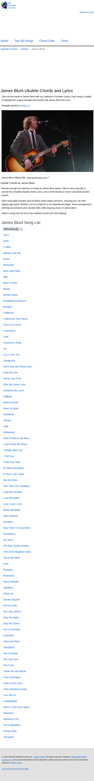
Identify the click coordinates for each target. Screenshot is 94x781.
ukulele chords (40, 757)
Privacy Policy (16, 763)
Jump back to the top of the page (15, 769)
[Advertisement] (47, 70)
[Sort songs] (13, 229)
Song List (25, 105)
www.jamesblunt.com (37, 177)
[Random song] (86, 12)
